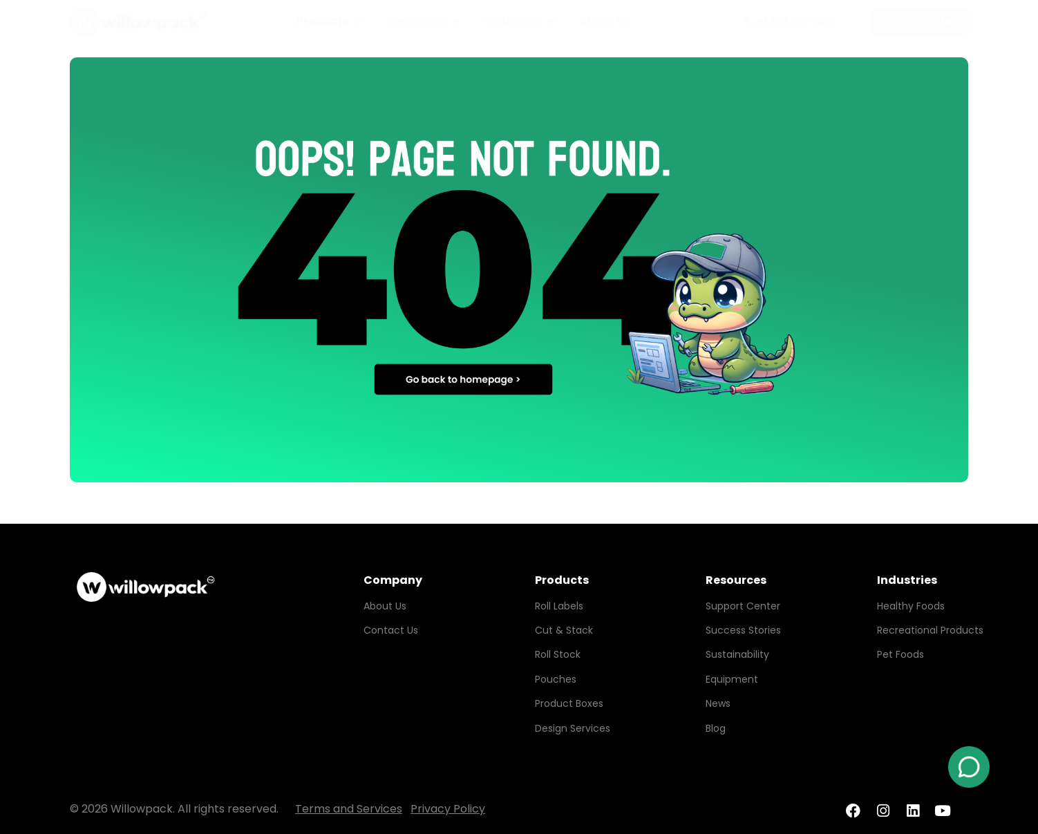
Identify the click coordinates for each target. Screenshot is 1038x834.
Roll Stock (558, 654)
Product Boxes (569, 703)
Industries (520, 21)
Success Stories (743, 630)
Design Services (572, 728)
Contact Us (391, 630)
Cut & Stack (564, 630)
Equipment (732, 679)
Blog (716, 728)
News (718, 703)
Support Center (743, 606)
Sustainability (737, 654)
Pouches (555, 679)
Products (329, 21)
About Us (605, 21)
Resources (423, 21)
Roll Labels (559, 606)
